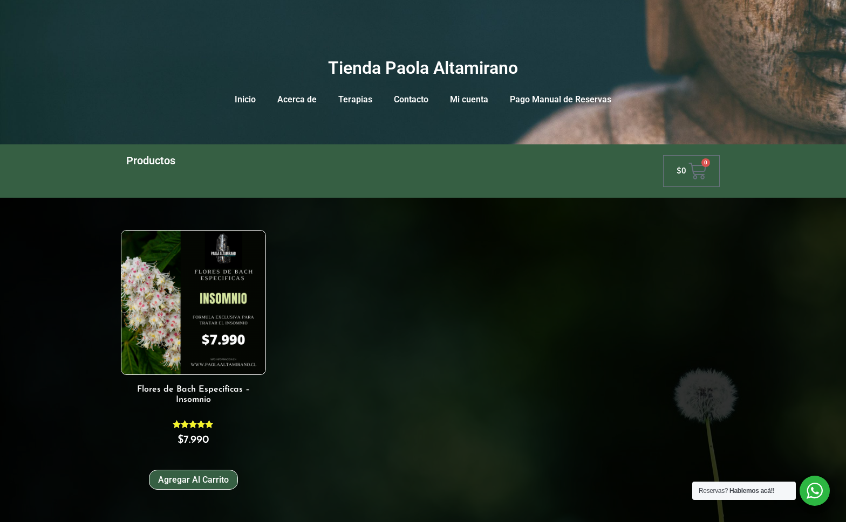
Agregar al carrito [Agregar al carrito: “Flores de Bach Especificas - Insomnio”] (193, 480)
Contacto (411, 99)
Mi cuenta (469, 99)
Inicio (245, 99)
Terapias (355, 99)
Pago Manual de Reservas (560, 99)
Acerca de (297, 99)
